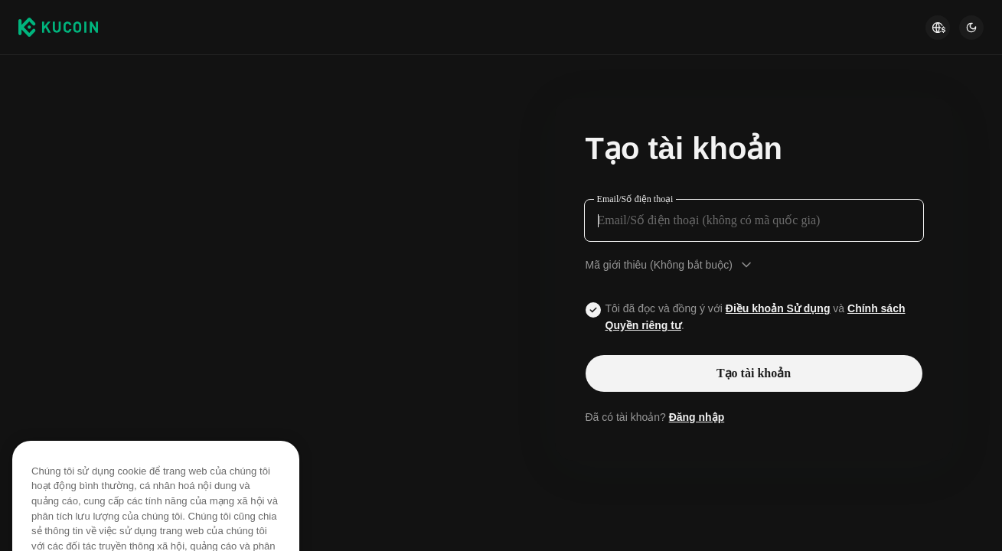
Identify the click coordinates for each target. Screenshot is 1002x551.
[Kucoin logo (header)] (58, 27)
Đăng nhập (697, 417)
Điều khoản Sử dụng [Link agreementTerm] (778, 308)
